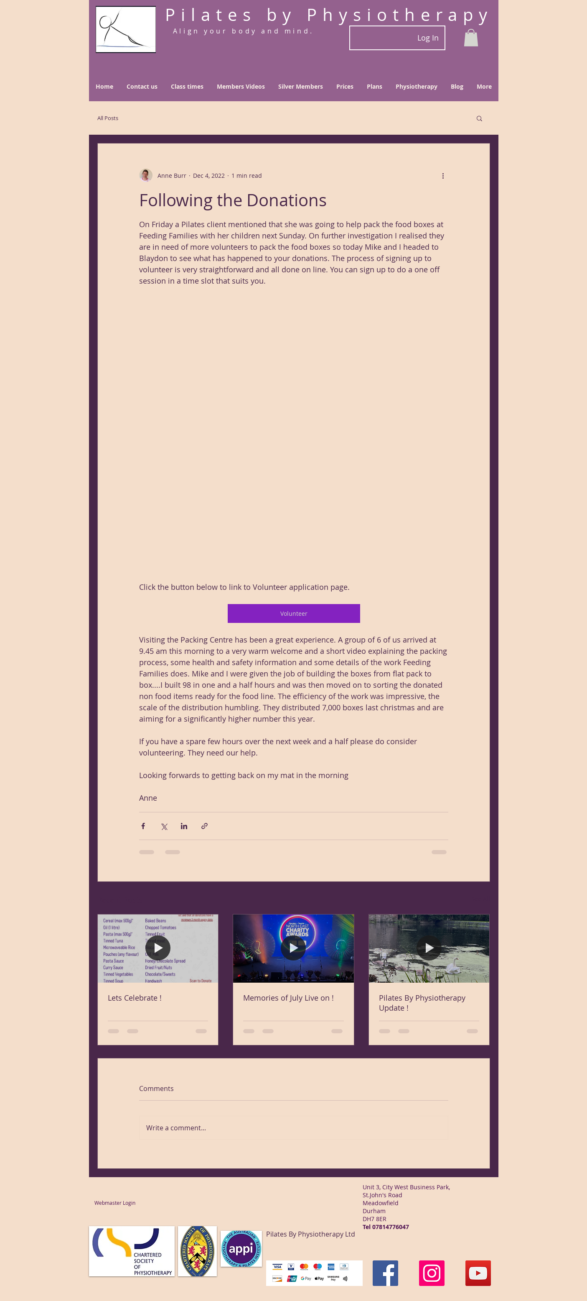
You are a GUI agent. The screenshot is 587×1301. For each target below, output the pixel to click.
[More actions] (443, 175)
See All (480, 899)
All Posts (107, 118)
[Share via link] (204, 826)
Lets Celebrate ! (135, 998)
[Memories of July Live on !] (293, 948)
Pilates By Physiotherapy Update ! (422, 1003)
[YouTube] (478, 1273)
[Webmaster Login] (115, 1203)
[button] (471, 37)
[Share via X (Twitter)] (164, 826)
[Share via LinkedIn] (184, 826)
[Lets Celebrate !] (158, 948)
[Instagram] (432, 1273)
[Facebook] (385, 1273)
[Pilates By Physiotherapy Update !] (429, 948)
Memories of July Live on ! (288, 998)
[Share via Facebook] (143, 826)
